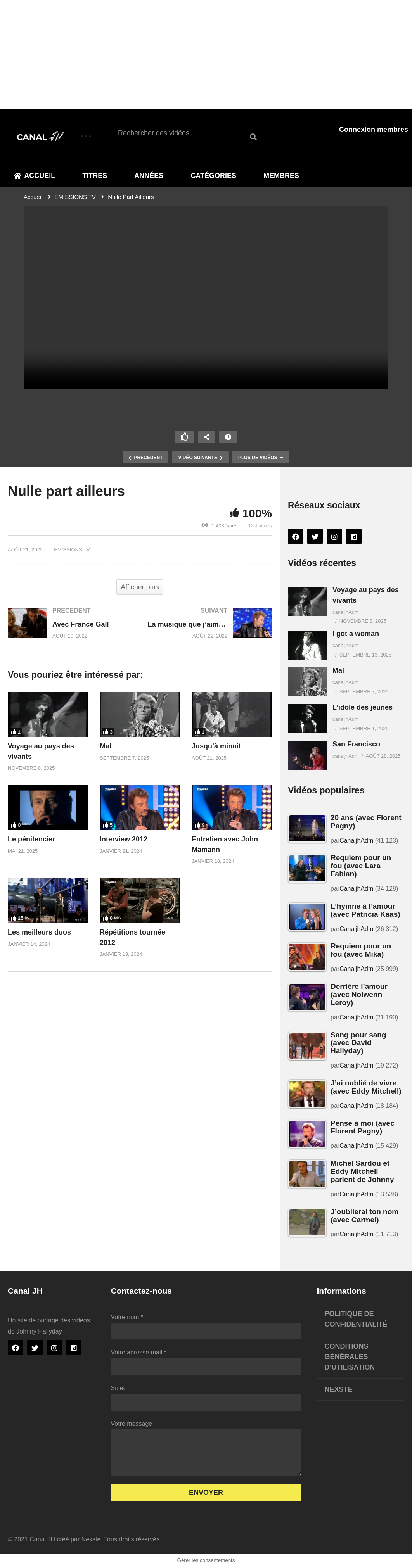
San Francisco (356, 744)
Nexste (339, 1389)
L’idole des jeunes (362, 707)
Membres (281, 176)
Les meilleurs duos (39, 932)
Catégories (213, 176)
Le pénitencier (31, 839)
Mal (105, 746)
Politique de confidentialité (356, 1319)
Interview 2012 (123, 839)
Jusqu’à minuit (216, 746)
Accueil (34, 176)
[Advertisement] (206, 54)
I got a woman (355, 634)
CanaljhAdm (356, 840)
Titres (94, 176)
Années (148, 176)
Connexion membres (373, 129)
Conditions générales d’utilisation (350, 1356)
